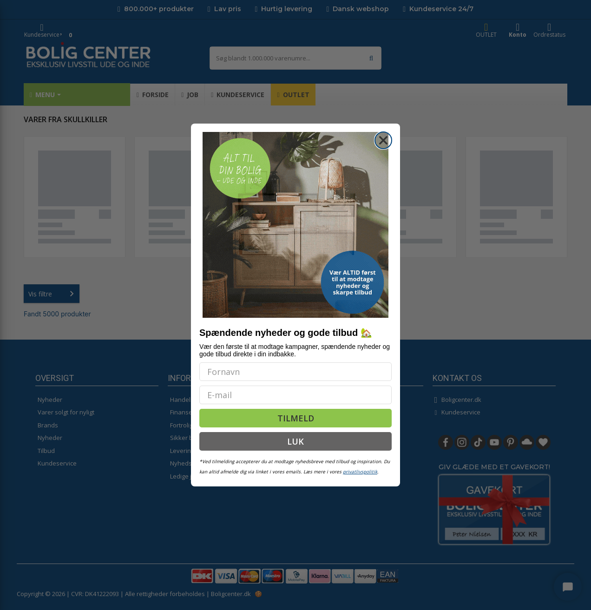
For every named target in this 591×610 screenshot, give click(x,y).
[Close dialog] (383, 140)
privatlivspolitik (360, 471)
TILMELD (295, 418)
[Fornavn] (295, 371)
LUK (295, 441)
